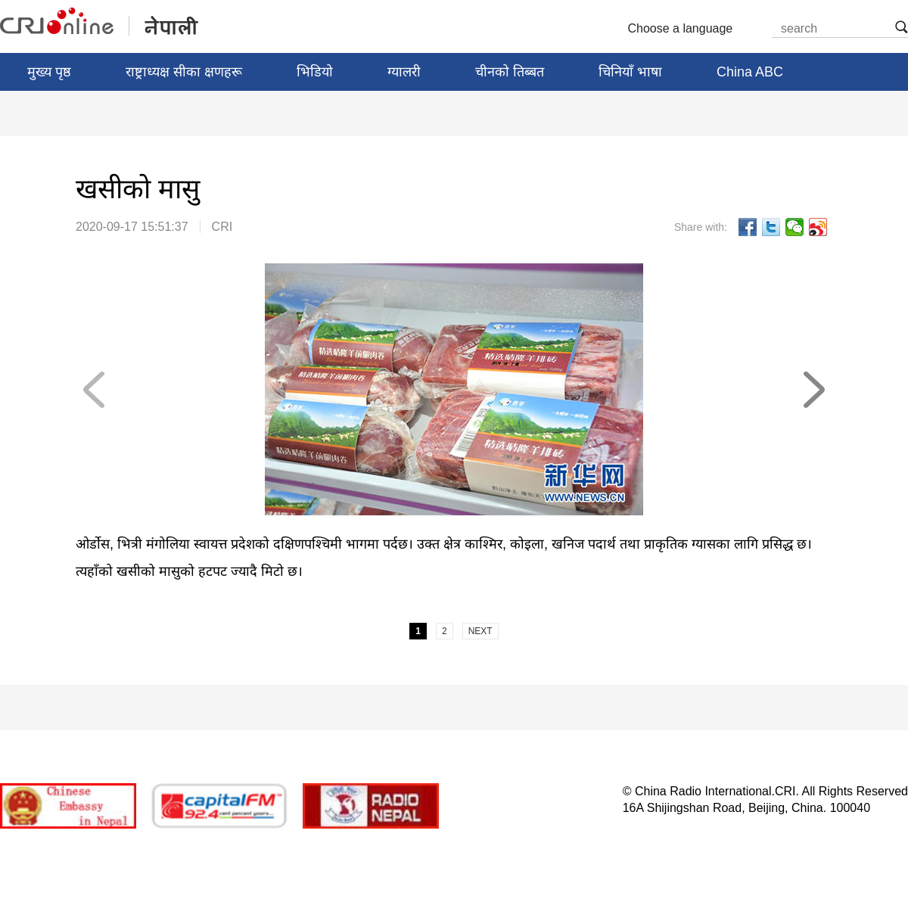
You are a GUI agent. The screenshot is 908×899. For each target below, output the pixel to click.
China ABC (750, 71)
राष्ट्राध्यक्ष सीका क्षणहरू (184, 71)
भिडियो (315, 71)
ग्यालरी (404, 71)
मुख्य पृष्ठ (49, 71)
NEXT (813, 390)
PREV (94, 390)
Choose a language (686, 28)
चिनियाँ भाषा (630, 71)
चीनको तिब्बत (509, 71)
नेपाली (100, 22)
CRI (222, 226)
